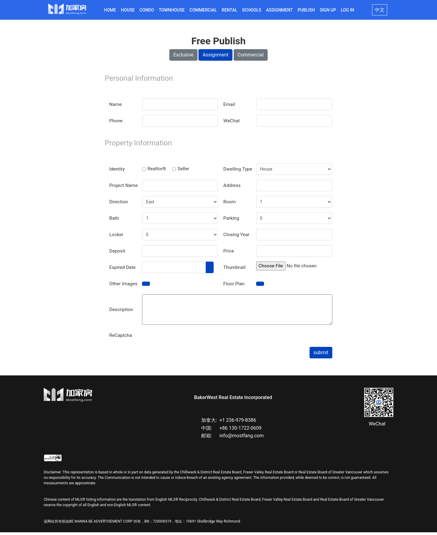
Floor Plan (234, 286)
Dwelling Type (238, 171)
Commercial (203, 10)
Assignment (279, 10)
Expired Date (123, 270)
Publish (306, 10)
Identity (117, 171)
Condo (147, 10)
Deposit (117, 253)
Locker (116, 237)
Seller (181, 171)
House (128, 10)
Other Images (123, 286)
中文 (379, 10)
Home (110, 10)
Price (228, 253)
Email (229, 107)
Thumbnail (234, 270)
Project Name (124, 188)
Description (121, 312)
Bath (114, 221)
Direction (119, 204)
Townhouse (172, 10)
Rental (229, 10)
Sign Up (328, 10)
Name (115, 107)
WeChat (231, 123)
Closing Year (236, 237)
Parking (231, 221)
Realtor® (154, 171)
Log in (347, 10)
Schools (251, 10)
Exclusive (183, 57)
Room (229, 204)
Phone (116, 123)
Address (232, 188)
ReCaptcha (121, 338)
